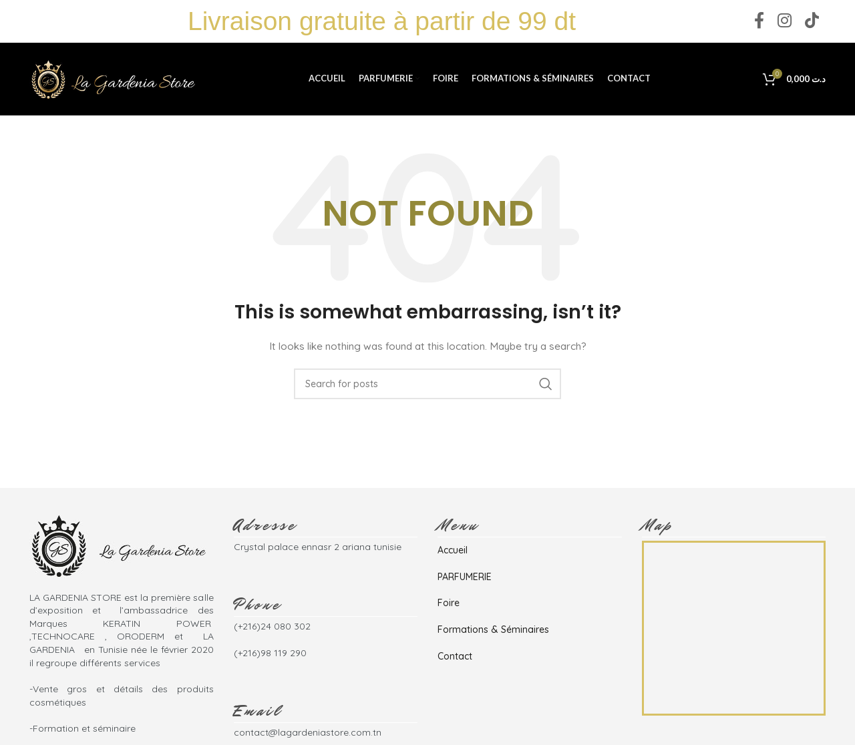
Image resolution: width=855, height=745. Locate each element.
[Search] (427, 385)
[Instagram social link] (784, 22)
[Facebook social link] (759, 22)
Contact (455, 658)
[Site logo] (112, 79)
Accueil (453, 553)
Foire (449, 605)
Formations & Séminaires (493, 632)
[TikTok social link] (812, 22)
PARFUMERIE (465, 579)
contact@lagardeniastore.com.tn (307, 735)
